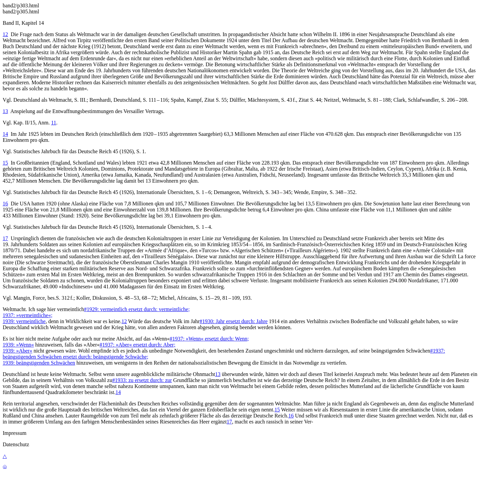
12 (5, 34)
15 (5, 163)
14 (5, 134)
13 (5, 111)
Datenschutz (16, 444)
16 (5, 203)
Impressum (14, 433)
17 (5, 238)
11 (53, 122)
